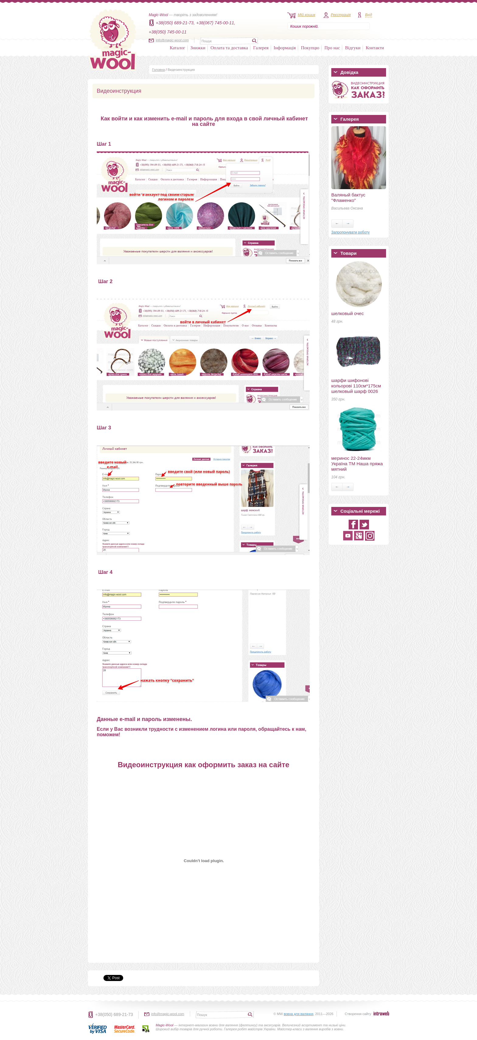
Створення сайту (358, 1014)
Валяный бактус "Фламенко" (348, 197)
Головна (158, 69)
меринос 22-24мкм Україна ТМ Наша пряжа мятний (357, 464)
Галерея (260, 47)
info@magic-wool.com (172, 40)
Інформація (285, 47)
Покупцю (310, 47)
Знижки (197, 47)
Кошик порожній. (304, 26)
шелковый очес (347, 313)
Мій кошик (306, 15)
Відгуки (352, 47)
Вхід (368, 15)
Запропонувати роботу (350, 232)
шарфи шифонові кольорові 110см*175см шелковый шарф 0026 (356, 386)
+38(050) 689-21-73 (114, 1014)
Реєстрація (341, 15)
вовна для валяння (298, 1014)
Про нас (332, 47)
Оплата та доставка (229, 47)
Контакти (375, 47)
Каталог (177, 47)
